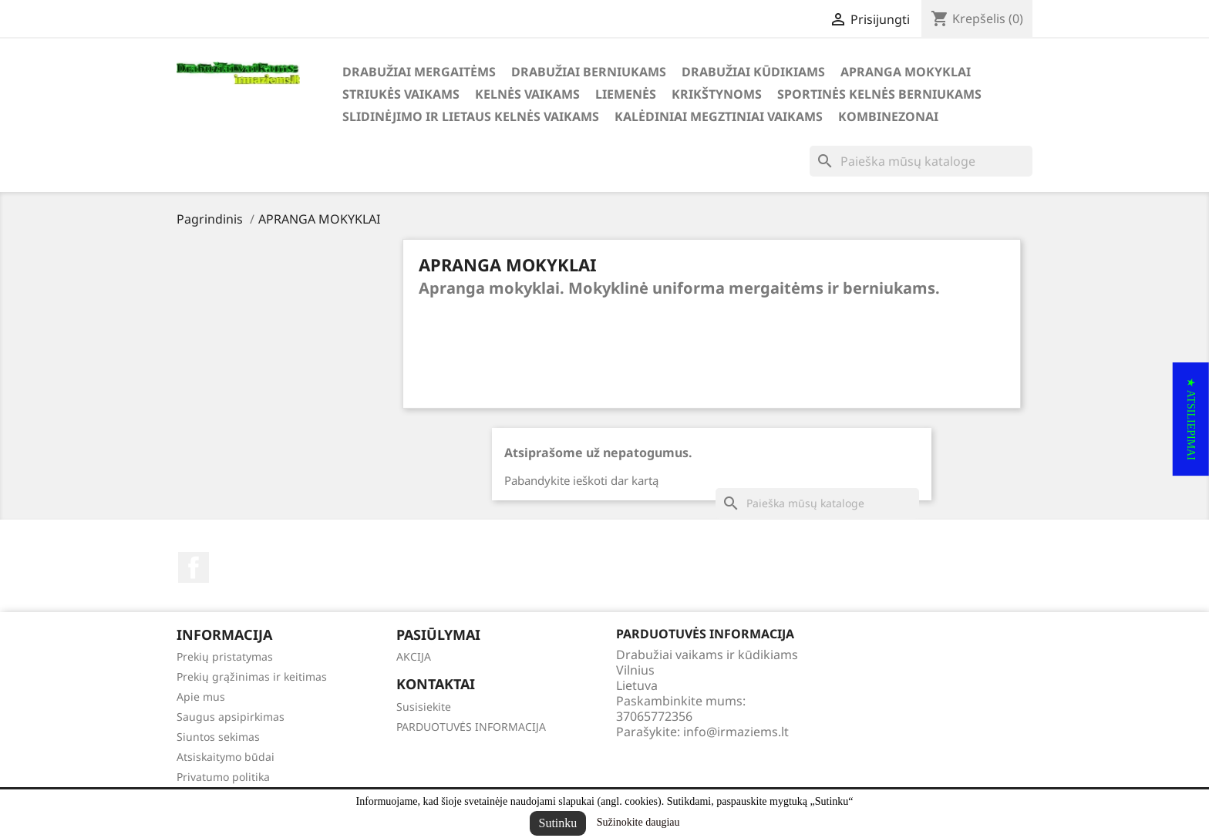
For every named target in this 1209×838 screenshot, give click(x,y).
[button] (1191, 419)
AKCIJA (413, 656)
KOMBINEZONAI (888, 116)
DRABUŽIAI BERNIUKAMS (588, 71)
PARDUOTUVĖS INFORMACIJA (471, 726)
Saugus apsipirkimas (231, 716)
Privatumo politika (223, 776)
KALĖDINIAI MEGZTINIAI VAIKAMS (719, 116)
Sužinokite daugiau (638, 822)
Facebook (193, 567)
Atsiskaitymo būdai (225, 756)
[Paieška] (921, 161)
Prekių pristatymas (225, 656)
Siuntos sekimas (218, 736)
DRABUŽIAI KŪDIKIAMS (753, 71)
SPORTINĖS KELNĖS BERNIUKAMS (879, 94)
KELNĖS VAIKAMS (527, 94)
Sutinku (558, 823)
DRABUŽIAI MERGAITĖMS (419, 71)
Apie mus (201, 696)
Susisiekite (423, 706)
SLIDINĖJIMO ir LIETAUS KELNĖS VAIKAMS (470, 116)
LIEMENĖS (625, 94)
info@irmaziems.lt (736, 731)
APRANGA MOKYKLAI (905, 71)
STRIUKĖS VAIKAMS (401, 94)
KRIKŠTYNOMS (717, 94)
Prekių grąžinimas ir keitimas (252, 676)
